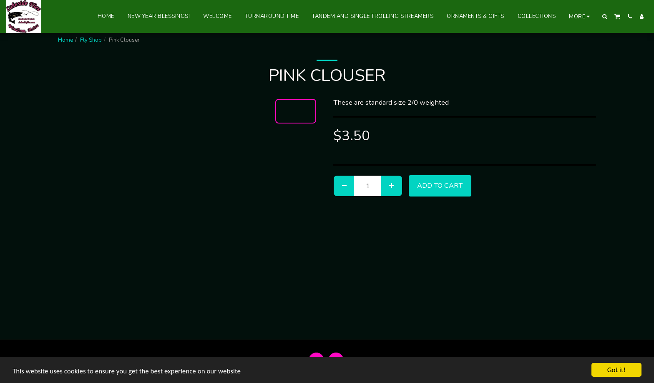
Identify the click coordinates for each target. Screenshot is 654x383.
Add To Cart (440, 185)
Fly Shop (91, 40)
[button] (605, 16)
